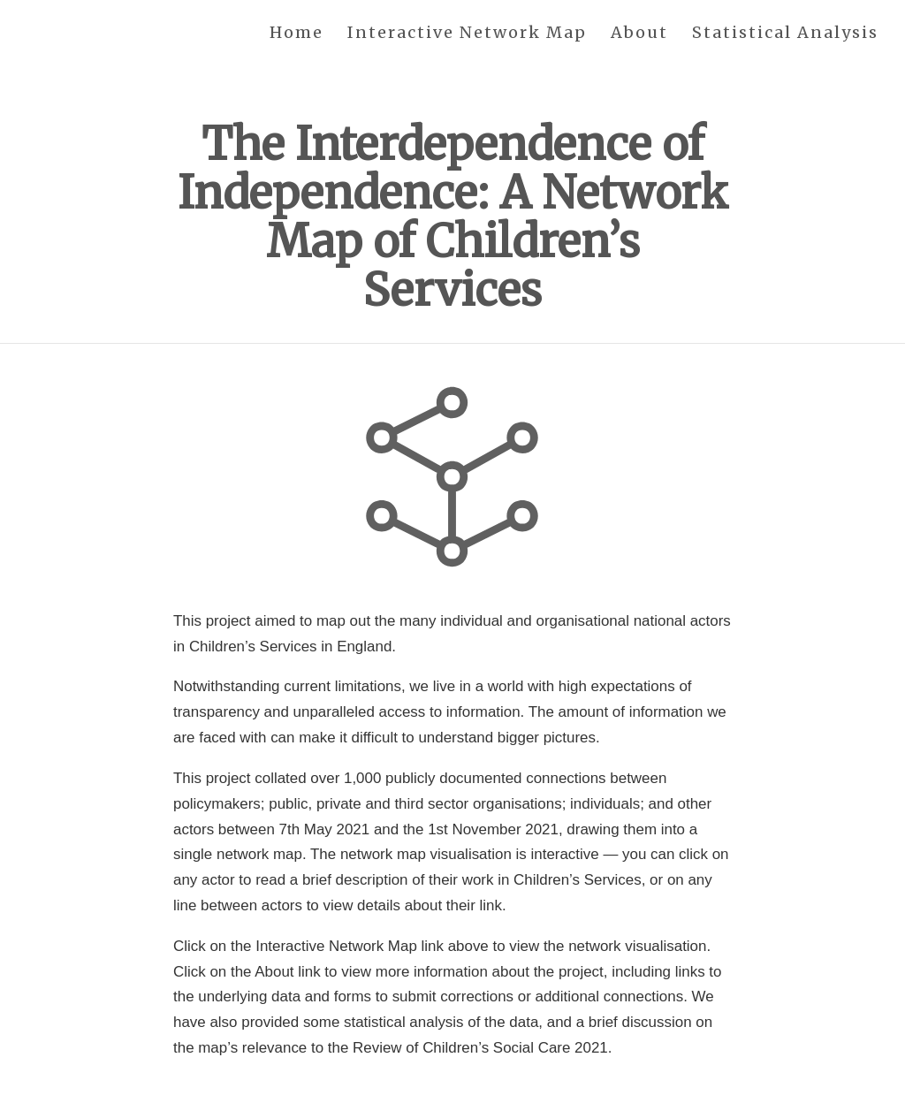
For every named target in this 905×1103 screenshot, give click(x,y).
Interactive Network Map (467, 33)
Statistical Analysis (785, 33)
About (639, 33)
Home (296, 33)
